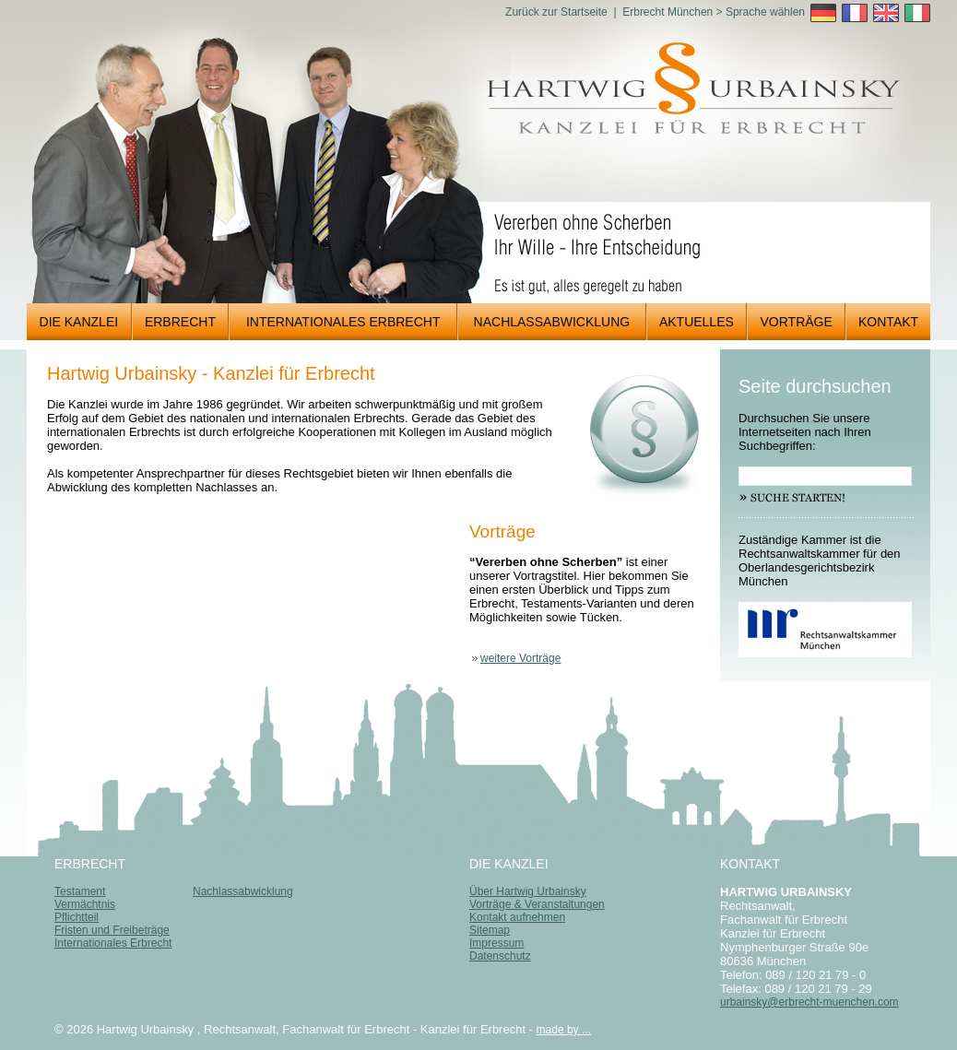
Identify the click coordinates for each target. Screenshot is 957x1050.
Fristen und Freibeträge (112, 930)
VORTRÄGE (790, 321)
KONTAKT (882, 321)
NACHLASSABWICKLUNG (544, 321)
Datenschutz (500, 956)
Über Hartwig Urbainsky (527, 891)
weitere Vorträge (520, 658)
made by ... (564, 1029)
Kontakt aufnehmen (517, 917)
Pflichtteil (76, 917)
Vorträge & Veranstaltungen (537, 904)
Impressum (496, 943)
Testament (79, 891)
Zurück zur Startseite (556, 12)
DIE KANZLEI (72, 321)
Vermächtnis (84, 904)
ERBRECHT (174, 321)
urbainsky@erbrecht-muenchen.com (809, 1002)
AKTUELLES (690, 321)
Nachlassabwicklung (243, 891)
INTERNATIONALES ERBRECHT (335, 321)
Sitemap (489, 930)
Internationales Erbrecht (112, 943)
